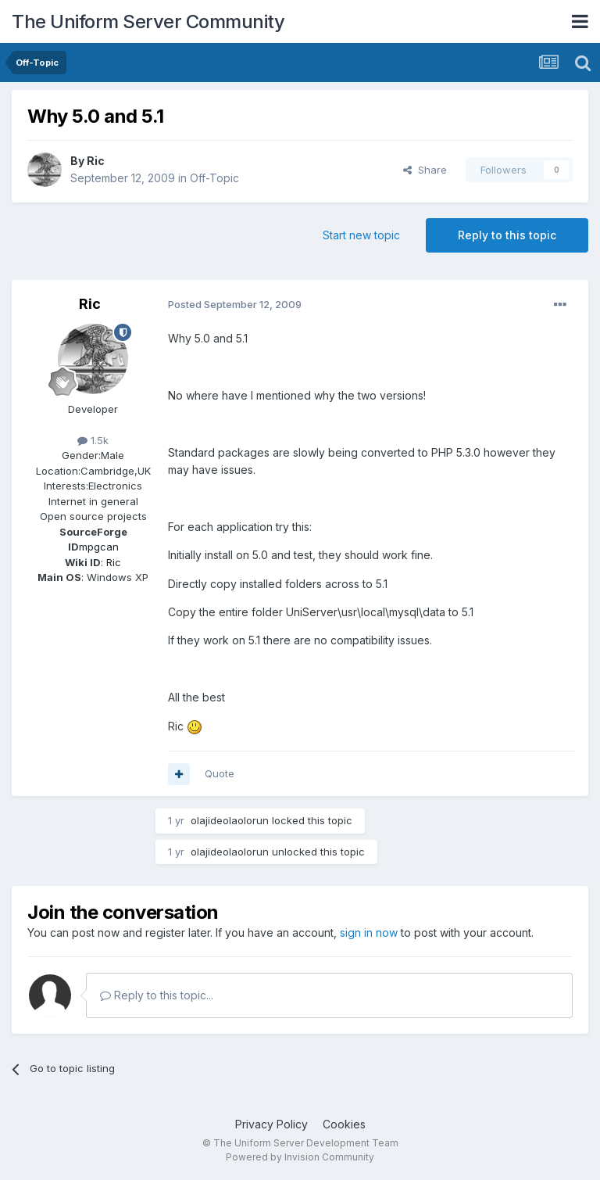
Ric (96, 160)
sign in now (369, 932)
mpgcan (99, 546)
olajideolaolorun (230, 820)
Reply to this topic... (156, 995)
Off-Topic (214, 178)
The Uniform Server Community (148, 21)
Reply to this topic (507, 235)
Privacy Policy (271, 1124)
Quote (219, 773)
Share (425, 169)
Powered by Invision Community (300, 1157)
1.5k (93, 440)
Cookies (344, 1124)
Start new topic (361, 235)
